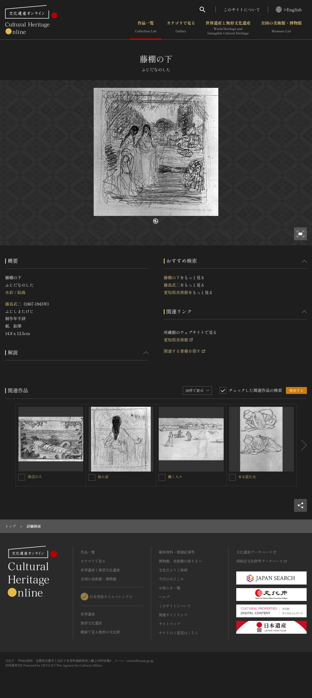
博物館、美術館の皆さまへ (180, 561)
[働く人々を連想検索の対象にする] (162, 477)
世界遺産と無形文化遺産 (228, 28)
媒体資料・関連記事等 (177, 552)
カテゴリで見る (181, 28)
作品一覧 (145, 28)
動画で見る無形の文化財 (100, 631)
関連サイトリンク (173, 614)
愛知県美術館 (176, 292)
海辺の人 (35, 476)
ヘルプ (164, 596)
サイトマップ (169, 623)
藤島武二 (13, 304)
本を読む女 (247, 476)
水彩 (9, 292)
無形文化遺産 (91, 623)
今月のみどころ (171, 578)
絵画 (21, 292)
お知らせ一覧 (169, 587)
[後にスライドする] (302, 445)
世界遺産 (88, 614)
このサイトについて (241, 9)
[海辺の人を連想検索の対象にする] (21, 477)
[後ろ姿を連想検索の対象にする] (92, 477)
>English (289, 9)
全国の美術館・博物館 (281, 28)
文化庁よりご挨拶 (173, 569)
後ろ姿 (103, 476)
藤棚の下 (172, 277)
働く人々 (175, 476)
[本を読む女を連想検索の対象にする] (232, 477)
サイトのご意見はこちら (178, 632)
